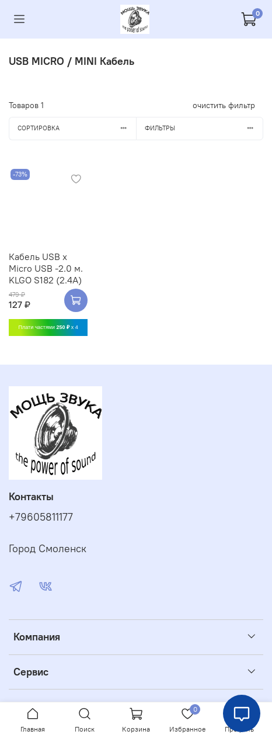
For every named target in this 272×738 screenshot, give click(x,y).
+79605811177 (41, 517)
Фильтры (204, 128)
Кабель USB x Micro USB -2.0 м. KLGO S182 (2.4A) (46, 268)
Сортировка (77, 128)
